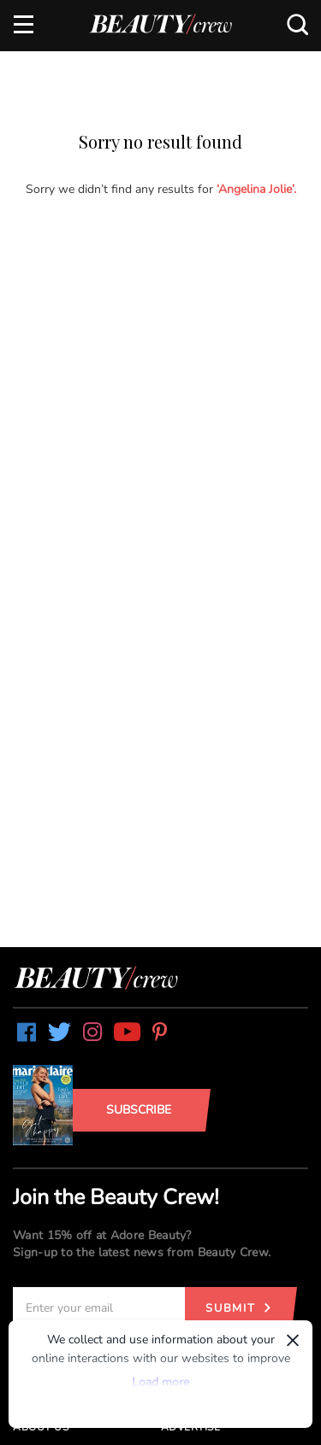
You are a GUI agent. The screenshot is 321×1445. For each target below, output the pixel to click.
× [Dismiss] (292, 1340)
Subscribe (138, 1110)
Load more (160, 1382)
